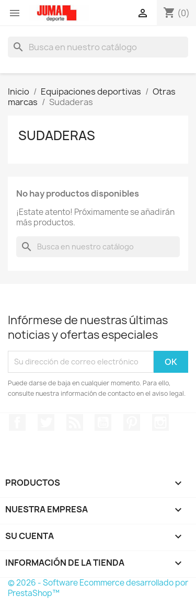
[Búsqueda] (98, 47)
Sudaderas (56, 135)
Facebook (17, 422)
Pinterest (131, 422)
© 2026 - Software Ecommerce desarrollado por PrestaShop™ (98, 588)
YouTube (103, 422)
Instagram (160, 422)
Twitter (46, 422)
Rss (74, 422)
